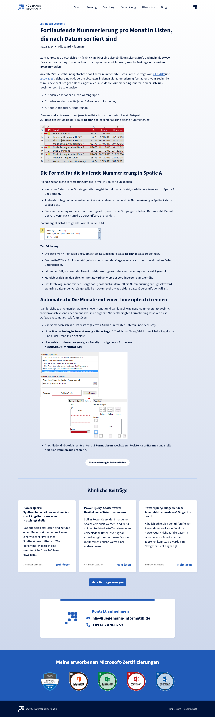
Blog (164, 7)
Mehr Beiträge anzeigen (108, 582)
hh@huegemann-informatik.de (121, 618)
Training (91, 7)
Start (77, 7)
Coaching (108, 7)
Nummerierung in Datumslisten (107, 462)
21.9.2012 (159, 74)
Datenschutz (190, 708)
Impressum (175, 708)
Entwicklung (128, 7)
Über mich (148, 7)
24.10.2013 (46, 78)
